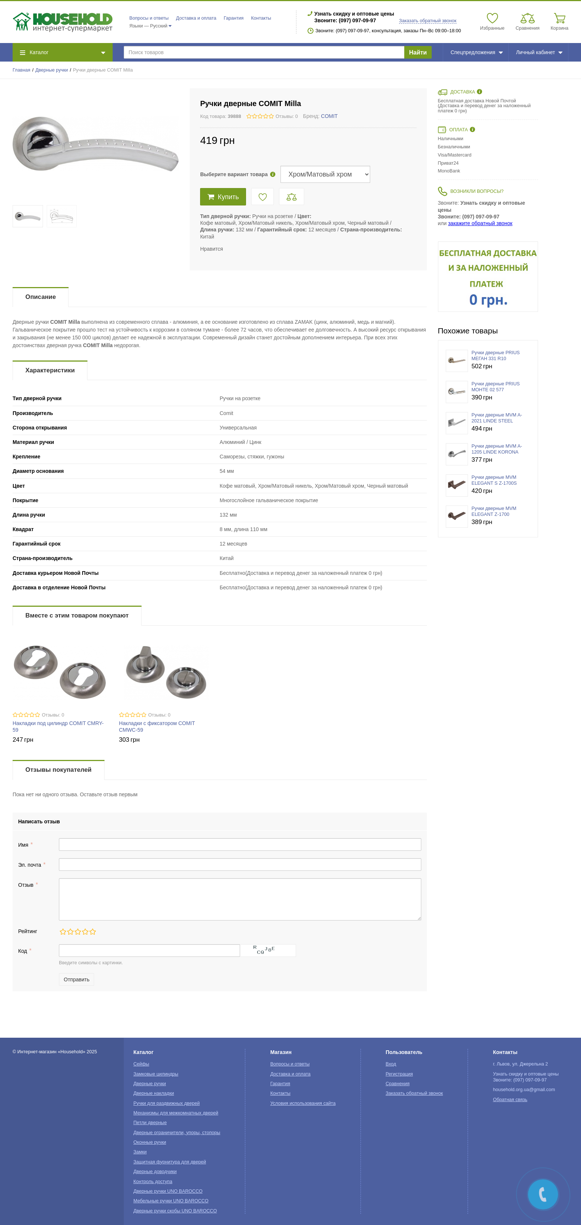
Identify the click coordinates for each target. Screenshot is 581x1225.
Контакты (261, 18)
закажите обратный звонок (480, 223)
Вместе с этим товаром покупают (77, 615)
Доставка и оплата (196, 18)
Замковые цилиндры (155, 1074)
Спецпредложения (477, 52)
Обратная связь (510, 1099)
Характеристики (50, 370)
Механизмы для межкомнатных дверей (175, 1113)
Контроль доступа (152, 1181)
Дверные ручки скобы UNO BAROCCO (175, 1211)
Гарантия (234, 18)
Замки (140, 1152)
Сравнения (398, 1083)
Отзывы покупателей (59, 769)
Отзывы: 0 (287, 116)
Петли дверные (150, 1122)
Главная (21, 70)
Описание (41, 296)
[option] (488, 277)
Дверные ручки (52, 70)
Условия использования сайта (302, 1103)
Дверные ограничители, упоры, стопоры (176, 1132)
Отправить (76, 979)
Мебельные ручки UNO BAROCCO (171, 1200)
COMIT (329, 116)
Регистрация (399, 1074)
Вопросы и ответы (149, 18)
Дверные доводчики (155, 1171)
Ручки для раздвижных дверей (166, 1103)
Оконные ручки (149, 1142)
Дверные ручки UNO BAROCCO (168, 1191)
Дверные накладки (153, 1093)
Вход (391, 1064)
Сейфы (141, 1064)
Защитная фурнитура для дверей (169, 1162)
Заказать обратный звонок (427, 20)
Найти (418, 52)
